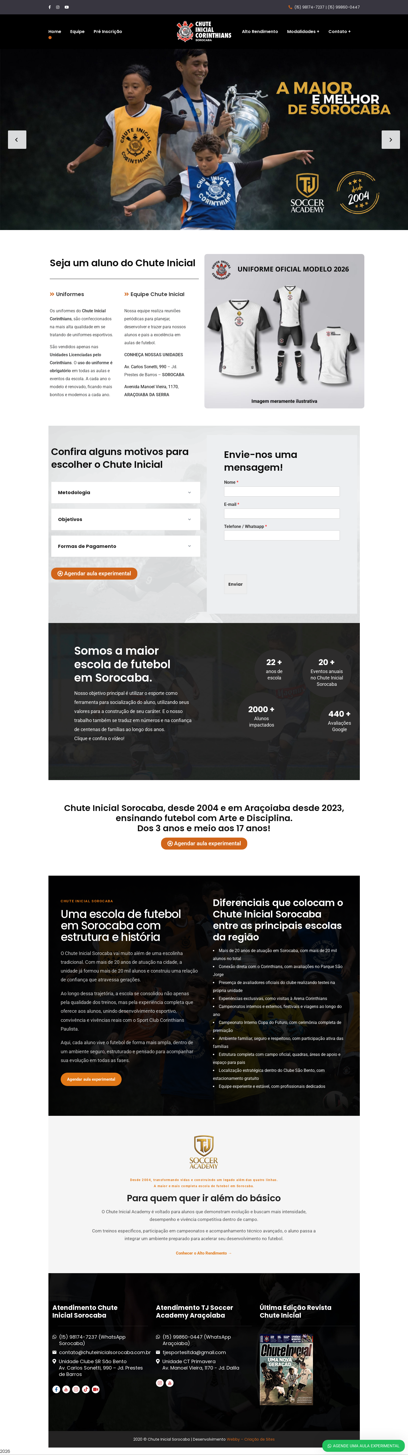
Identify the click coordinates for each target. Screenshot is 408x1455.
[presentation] (264, 566)
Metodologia (74, 492)
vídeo (117, 738)
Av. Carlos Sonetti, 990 (145, 366)
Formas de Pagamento (87, 546)
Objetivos (70, 519)
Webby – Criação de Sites (251, 1439)
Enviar (235, 584)
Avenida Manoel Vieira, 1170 (151, 386)
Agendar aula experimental (91, 1079)
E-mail (231, 504)
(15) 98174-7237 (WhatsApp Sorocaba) (92, 1340)
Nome (231, 482)
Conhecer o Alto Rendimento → (204, 1253)
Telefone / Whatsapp (245, 526)
